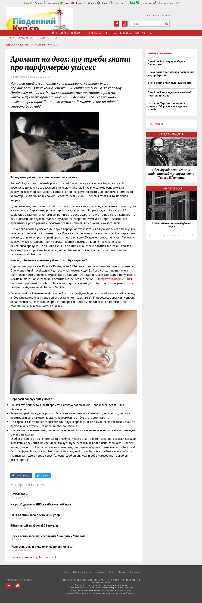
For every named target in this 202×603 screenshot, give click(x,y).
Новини (94, 33)
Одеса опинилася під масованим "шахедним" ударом (47, 536)
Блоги (125, 33)
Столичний (53, 3)
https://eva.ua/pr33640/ (115, 279)
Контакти (143, 33)
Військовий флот (72, 33)
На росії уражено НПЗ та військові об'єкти (40, 504)
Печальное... (19, 494)
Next (192, 235)
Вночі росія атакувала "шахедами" (170, 82)
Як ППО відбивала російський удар (35, 515)
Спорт (105, 3)
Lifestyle (119, 3)
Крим (79, 3)
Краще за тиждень (171, 134)
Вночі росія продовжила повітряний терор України (171, 73)
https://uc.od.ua (39, 18)
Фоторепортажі (171, 188)
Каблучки (147, 3)
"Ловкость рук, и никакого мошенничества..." (42, 546)
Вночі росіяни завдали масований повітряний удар (169, 94)
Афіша (38, 3)
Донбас (92, 3)
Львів (67, 3)
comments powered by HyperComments (34, 557)
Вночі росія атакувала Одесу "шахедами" (166, 62)
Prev (150, 235)
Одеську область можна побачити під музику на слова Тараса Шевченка (171, 174)
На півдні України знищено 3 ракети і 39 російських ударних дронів (168, 106)
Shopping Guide (166, 3)
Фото (110, 33)
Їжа (134, 3)
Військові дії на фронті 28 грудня (34, 525)
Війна (53, 33)
